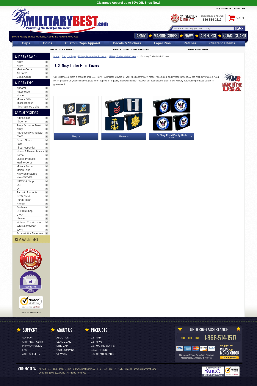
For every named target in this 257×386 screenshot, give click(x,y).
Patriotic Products (27, 192)
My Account (224, 8)
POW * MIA (23, 196)
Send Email (64, 341)
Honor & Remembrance (30, 151)
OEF (19, 184)
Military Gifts (24, 99)
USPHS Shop (25, 210)
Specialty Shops (26, 112)
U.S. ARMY (97, 337)
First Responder (26, 147)
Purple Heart (24, 199)
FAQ (24, 350)
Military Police (25, 166)
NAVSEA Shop (25, 181)
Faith (20, 143)
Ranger (21, 203)
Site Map (62, 345)
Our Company (66, 350)
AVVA (20, 136)
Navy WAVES (25, 177)
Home (56, 56)
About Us (240, 8)
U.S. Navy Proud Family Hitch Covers (171, 136)
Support (28, 337)
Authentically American (30, 132)
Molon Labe (23, 169)
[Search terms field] (203, 28)
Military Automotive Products (92, 56)
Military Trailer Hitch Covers (122, 56)
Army (141, 35)
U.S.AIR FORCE (100, 350)
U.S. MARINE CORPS (103, 345)
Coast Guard (234, 35)
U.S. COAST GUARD (102, 354)
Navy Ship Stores (27, 173)
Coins (47, 43)
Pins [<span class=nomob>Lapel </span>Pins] (162, 43)
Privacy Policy (32, 345)
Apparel (21, 87)
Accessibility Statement (30, 233)
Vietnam (21, 218)
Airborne (22, 121)
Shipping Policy (32, 341)
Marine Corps (166, 35)
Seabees (22, 207)
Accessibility (31, 354)
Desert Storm (24, 140)
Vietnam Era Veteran (29, 222)
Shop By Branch (26, 56)
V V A (20, 214)
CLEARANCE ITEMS (26, 239)
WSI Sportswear (26, 225)
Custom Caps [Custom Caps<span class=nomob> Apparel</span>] (82, 43)
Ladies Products (26, 158)
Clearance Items (222, 43)
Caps (26, 43)
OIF (19, 188)
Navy (189, 35)
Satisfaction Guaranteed (184, 18)
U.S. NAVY (96, 341)
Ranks (122, 136)
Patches (190, 43)
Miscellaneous (25, 102)
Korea (20, 155)
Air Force (208, 35)
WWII (20, 229)
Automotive (23, 91)
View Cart (63, 354)
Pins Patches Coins (28, 106)
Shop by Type (69, 56)
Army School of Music (29, 125)
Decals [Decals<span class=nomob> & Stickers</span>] (127, 43)
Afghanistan (24, 117)
